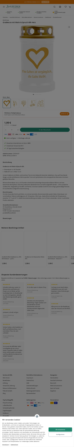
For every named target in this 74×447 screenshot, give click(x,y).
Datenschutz (15, 444)
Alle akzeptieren (59, 429)
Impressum (6, 444)
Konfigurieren (60, 433)
